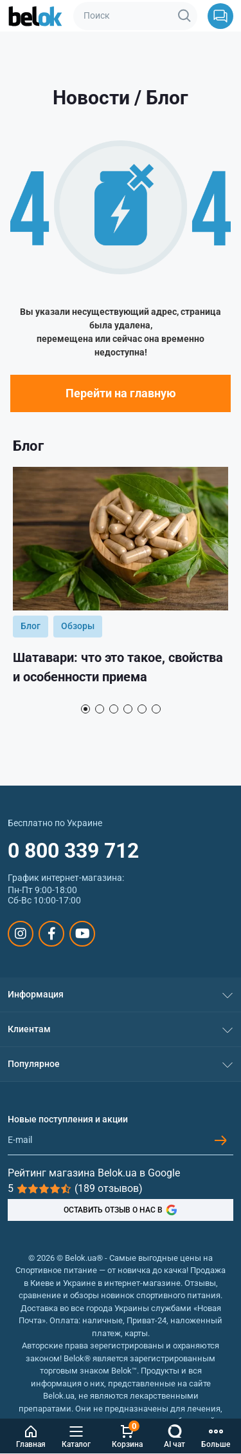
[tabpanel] (120, 582)
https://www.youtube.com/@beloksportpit (82, 933)
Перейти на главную (121, 393)
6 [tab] (156, 709)
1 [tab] (85, 709)
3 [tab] (114, 709)
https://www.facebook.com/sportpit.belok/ (52, 933)
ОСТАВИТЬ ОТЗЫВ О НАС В (120, 1210)
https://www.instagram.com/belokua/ (20, 933)
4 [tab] (128, 709)
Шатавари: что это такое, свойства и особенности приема (118, 667)
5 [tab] (142, 709)
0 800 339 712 (73, 850)
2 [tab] (100, 709)
